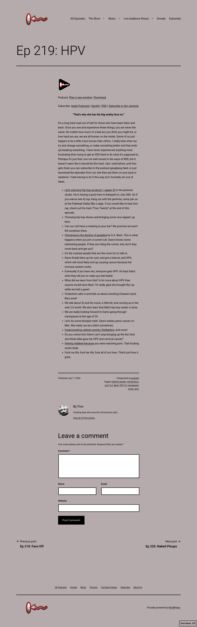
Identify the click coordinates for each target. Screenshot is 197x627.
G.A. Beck (114, 385)
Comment (64, 450)
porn (137, 389)
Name (61, 484)
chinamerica (133, 381)
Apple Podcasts (80, 106)
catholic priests (119, 381)
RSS (104, 106)
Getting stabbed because (79, 343)
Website (62, 500)
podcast (135, 378)
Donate (161, 18)
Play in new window (80, 97)
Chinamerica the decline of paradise (86, 235)
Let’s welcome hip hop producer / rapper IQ (90, 190)
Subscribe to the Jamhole (124, 106)
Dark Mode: (188, 623)
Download (100, 97)
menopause (133, 385)
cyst (107, 385)
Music (112, 18)
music (131, 389)
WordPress (174, 607)
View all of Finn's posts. (84, 418)
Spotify (96, 106)
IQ (125, 385)
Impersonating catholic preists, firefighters (89, 330)
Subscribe (175, 18)
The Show (94, 18)
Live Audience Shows (136, 18)
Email (104, 484)
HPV (122, 385)
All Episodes (78, 18)
